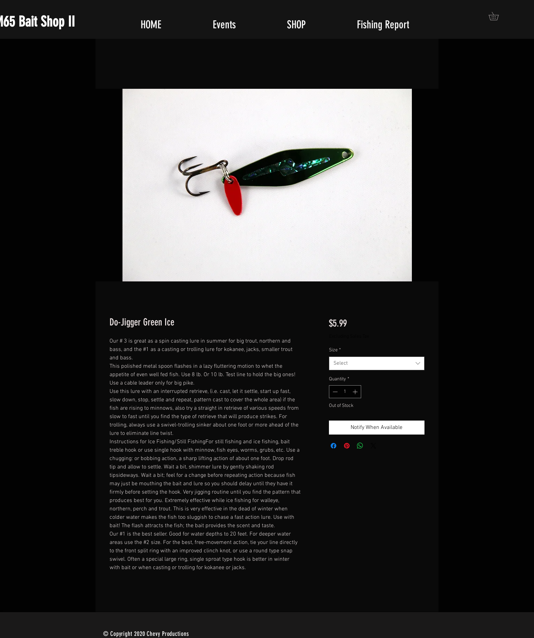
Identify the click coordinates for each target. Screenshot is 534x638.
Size (335, 350)
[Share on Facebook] (333, 446)
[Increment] (355, 392)
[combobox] (376, 363)
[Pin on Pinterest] (347, 446)
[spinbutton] (345, 392)
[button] (498, 16)
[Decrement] (334, 392)
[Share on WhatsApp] (360, 446)
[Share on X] (373, 446)
